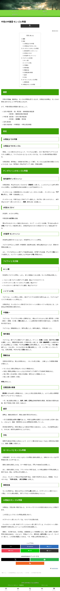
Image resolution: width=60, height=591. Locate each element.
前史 (24, 41)
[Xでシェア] (11, 547)
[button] (30, 26)
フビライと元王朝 (27, 58)
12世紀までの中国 (29, 43)
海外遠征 (26, 68)
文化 (25, 78)
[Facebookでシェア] (30, 547)
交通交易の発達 (28, 73)
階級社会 (26, 70)
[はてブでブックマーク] (49, 547)
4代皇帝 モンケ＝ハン (30, 56)
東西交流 (26, 83)
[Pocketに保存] (11, 551)
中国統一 (26, 65)
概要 (24, 39)
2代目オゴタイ (28, 53)
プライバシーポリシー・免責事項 (16, 586)
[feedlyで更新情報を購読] (44, 560)
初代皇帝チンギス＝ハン (31, 51)
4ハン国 (26, 61)
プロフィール (44, 586)
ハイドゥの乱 (27, 63)
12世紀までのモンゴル (30, 46)
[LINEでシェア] (30, 551)
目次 (27, 35)
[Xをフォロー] (15, 560)
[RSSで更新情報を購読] (30, 564)
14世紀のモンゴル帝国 (29, 85)
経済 (25, 75)
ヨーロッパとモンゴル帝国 (30, 80)
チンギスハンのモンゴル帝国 (31, 48)
